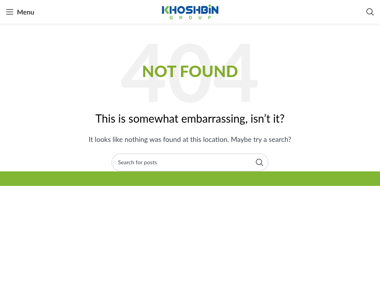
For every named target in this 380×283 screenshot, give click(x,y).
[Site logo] (190, 11)
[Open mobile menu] (20, 12)
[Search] (370, 12)
